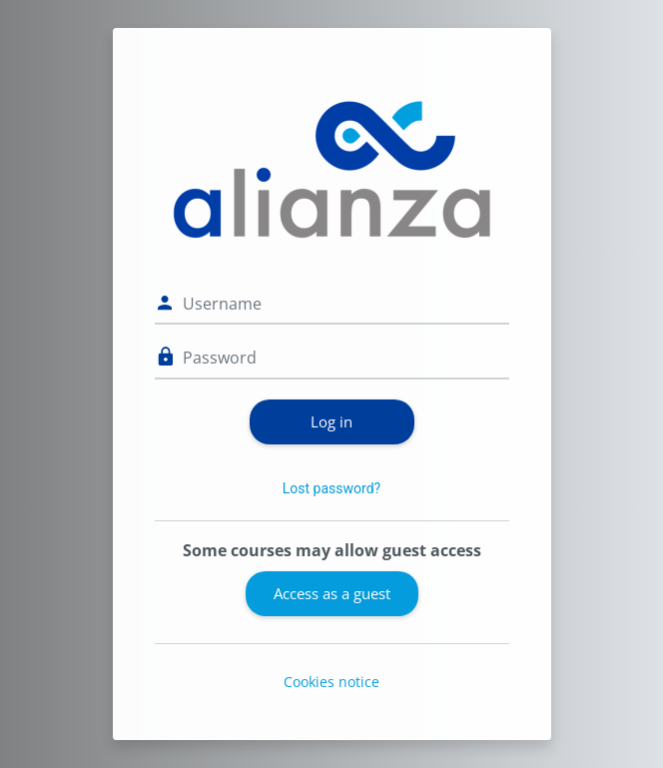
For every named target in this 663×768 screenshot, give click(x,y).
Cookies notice (331, 681)
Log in (331, 421)
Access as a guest (332, 593)
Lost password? (331, 488)
